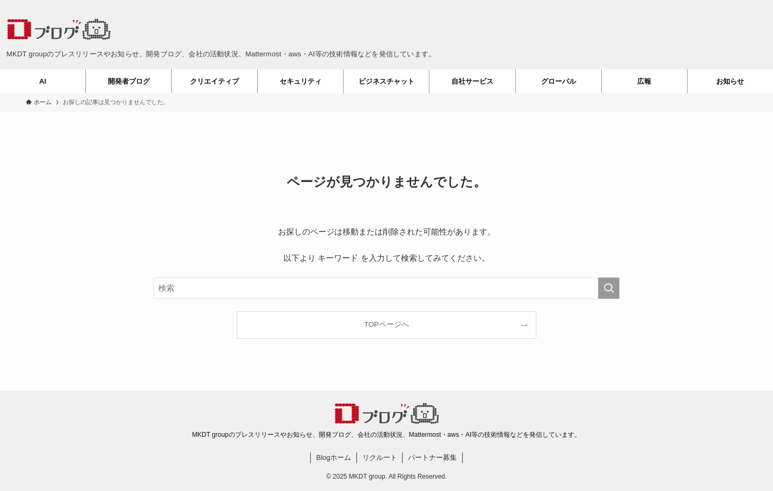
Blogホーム (333, 457)
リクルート (379, 457)
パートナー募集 (432, 457)
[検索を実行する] (608, 288)
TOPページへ (386, 324)
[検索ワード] (386, 288)
